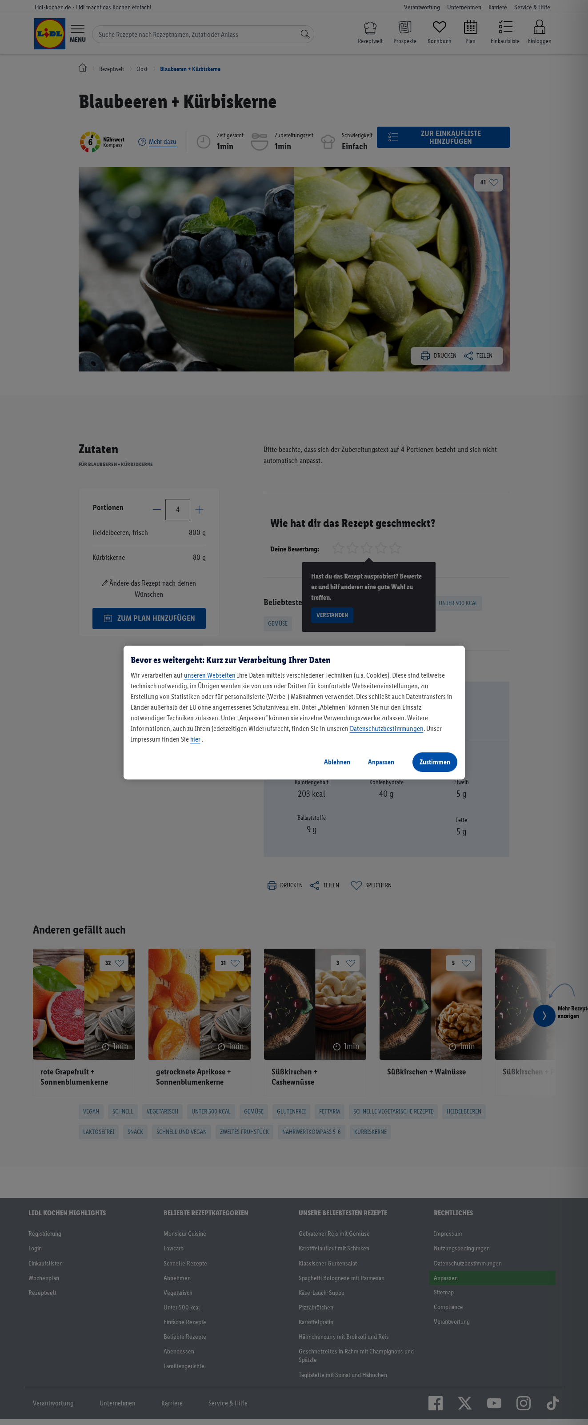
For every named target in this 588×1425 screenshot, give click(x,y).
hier (195, 739)
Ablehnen (337, 762)
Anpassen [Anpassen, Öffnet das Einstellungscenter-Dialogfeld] (381, 762)
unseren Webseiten (210, 675)
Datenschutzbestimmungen (387, 728)
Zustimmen (435, 762)
